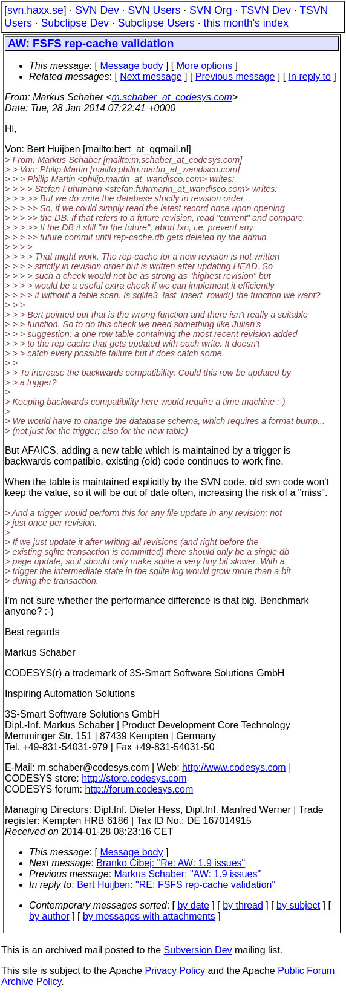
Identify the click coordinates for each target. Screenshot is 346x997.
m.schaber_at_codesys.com (172, 97)
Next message (150, 76)
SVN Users (154, 10)
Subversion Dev (198, 950)
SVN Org (210, 10)
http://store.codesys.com (134, 778)
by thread (243, 905)
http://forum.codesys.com (139, 789)
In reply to (310, 76)
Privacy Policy (175, 971)
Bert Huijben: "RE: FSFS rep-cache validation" (176, 885)
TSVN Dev (266, 10)
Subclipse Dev (75, 23)
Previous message (235, 76)
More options (205, 65)
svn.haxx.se (35, 10)
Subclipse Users (156, 23)
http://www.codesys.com (234, 767)
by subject (298, 905)
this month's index (246, 23)
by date (193, 905)
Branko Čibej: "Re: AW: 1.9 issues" (170, 863)
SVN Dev (97, 10)
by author (49, 916)
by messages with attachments (149, 916)
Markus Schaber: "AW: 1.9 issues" (187, 874)
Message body (131, 65)
